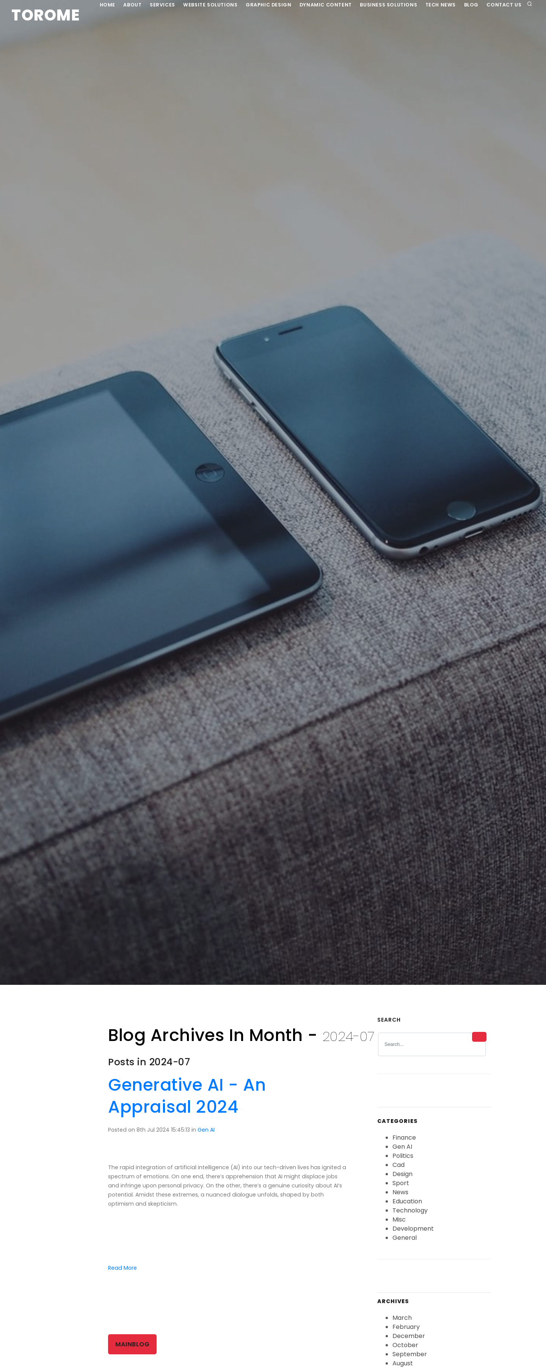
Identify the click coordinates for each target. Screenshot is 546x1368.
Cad (398, 1174)
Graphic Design (266, 35)
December (408, 1345)
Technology (410, 1219)
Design (402, 1183)
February (406, 1336)
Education (407, 1210)
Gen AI (206, 1139)
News (400, 1201)
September (409, 1363)
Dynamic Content (325, 35)
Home (95, 35)
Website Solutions (206, 35)
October (405, 1354)
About (123, 35)
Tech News (444, 35)
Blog (478, 35)
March (402, 1326)
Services (156, 35)
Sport (400, 1192)
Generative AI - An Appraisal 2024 (187, 1104)
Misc (399, 1228)
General (404, 1246)
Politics (402, 1164)
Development (413, 1237)
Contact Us (513, 35)
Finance (404, 1146)
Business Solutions (390, 35)
